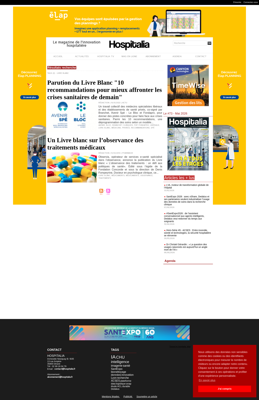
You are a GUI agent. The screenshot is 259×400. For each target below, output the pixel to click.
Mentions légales (111, 396)
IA (113, 357)
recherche (123, 377)
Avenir (101, 125)
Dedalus (115, 389)
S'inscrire (237, 2)
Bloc (108, 125)
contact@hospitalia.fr (64, 369)
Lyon (114, 377)
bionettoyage (118, 371)
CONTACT (200, 56)
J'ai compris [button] (224, 388)
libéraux (154, 125)
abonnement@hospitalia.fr (60, 377)
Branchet (117, 125)
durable (126, 386)
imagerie (116, 365)
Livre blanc (104, 128)
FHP (135, 125)
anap (128, 383)
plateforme (125, 381)
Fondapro (144, 125)
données (116, 374)
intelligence (120, 362)
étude (114, 386)
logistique (121, 383)
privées (126, 128)
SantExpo (116, 368)
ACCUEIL (58, 56)
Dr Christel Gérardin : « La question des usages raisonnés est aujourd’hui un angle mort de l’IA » (185, 247)
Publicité (128, 396)
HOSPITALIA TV (105, 56)
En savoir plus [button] (207, 380)
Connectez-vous (250, 2)
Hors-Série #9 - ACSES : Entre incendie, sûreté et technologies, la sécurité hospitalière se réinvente (187, 233)
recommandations (140, 128)
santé (126, 365)
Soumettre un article (146, 396)
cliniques (128, 125)
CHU (120, 357)
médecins (116, 128)
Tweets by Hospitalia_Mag (180, 347)
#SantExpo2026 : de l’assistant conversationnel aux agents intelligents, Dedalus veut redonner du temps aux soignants (184, 217)
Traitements (104, 178)
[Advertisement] (188, 292)
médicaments (118, 175)
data (113, 383)
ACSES (115, 380)
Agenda (170, 261)
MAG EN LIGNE (129, 56)
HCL (119, 386)
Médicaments (132, 175)
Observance (146, 175)
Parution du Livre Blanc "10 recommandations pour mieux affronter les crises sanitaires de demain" (104, 89)
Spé (152, 128)
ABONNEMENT (153, 56)
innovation (128, 374)
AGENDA (177, 56)
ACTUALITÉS (82, 56)
